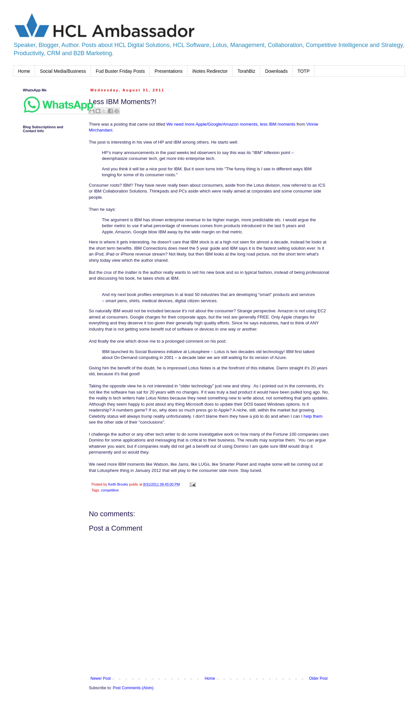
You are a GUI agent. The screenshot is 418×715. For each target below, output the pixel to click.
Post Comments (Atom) (133, 688)
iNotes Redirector (210, 71)
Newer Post (100, 678)
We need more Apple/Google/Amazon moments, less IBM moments (230, 124)
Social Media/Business (63, 71)
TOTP (303, 71)
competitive (110, 490)
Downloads (276, 71)
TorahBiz (246, 71)
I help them (311, 416)
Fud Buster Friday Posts (120, 71)
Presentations (168, 71)
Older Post (318, 678)
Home (24, 71)
